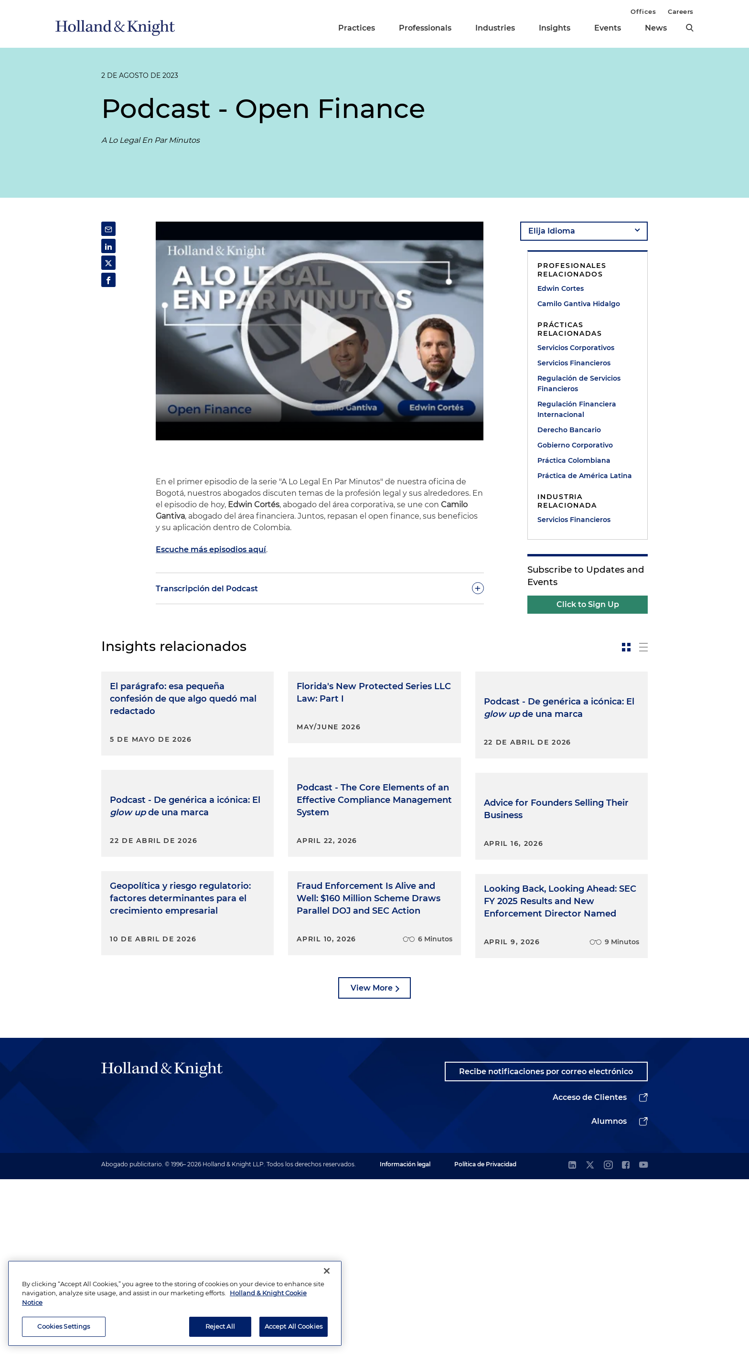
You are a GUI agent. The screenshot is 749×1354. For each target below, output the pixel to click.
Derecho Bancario (569, 430)
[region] (175, 1303)
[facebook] (626, 1340)
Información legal (405, 1339)
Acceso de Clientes (590, 1272)
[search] (690, 28)
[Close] (326, 1270)
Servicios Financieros (573, 363)
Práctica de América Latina (584, 475)
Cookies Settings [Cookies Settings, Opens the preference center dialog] (63, 1326)
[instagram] (608, 1340)
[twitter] (590, 1340)
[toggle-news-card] (626, 647)
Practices (356, 27)
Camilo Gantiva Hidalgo (578, 303)
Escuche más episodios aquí (211, 549)
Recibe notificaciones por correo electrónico (545, 1245)
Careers (681, 11)
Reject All (220, 1326)
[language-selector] (584, 231)
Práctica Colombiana (573, 460)
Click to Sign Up (587, 604)
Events (607, 27)
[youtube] (643, 1340)
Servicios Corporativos (575, 347)
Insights (554, 27)
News (656, 27)
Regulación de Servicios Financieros (579, 383)
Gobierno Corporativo (575, 445)
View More (372, 1162)
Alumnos (609, 1296)
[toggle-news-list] (643, 647)
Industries (495, 27)
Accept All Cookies (293, 1326)
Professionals (425, 27)
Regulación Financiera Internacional (576, 409)
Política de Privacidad (485, 1339)
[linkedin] (572, 1340)
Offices (643, 11)
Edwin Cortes (560, 288)
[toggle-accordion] (319, 588)
